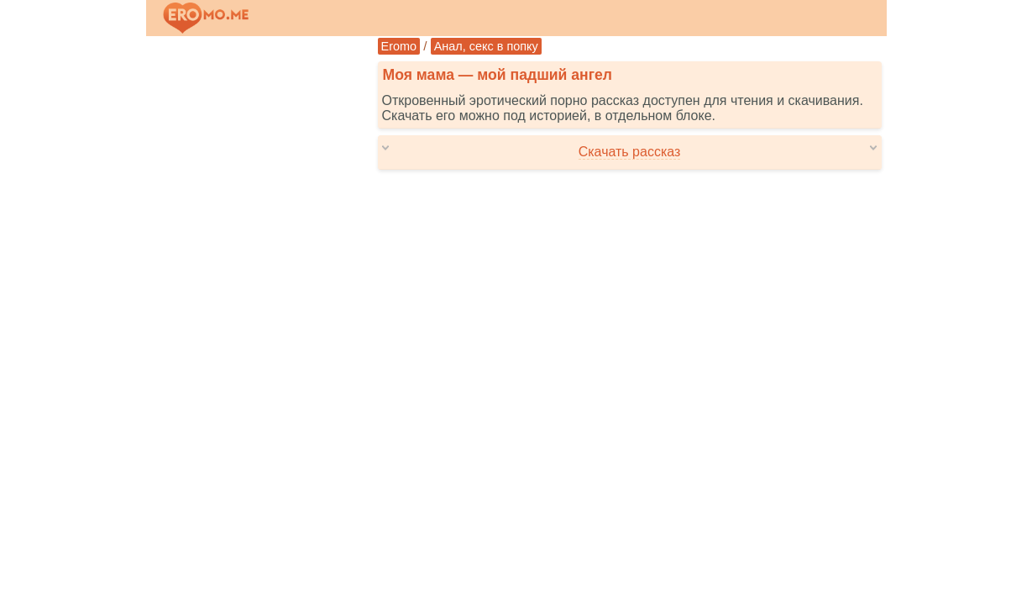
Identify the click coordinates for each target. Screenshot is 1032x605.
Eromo (399, 46)
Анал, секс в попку (486, 46)
